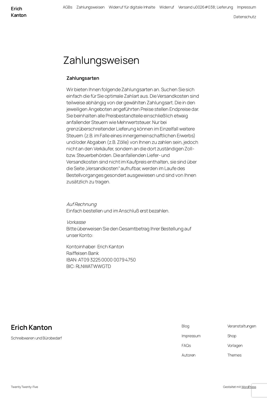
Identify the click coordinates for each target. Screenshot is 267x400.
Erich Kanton (18, 11)
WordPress (248, 387)
